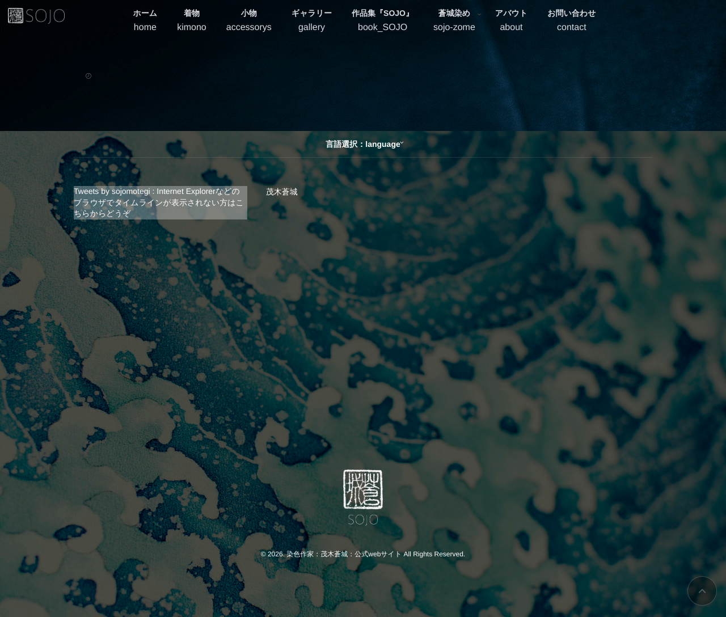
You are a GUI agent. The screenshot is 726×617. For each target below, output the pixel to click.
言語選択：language (363, 144)
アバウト (511, 22)
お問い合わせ (571, 22)
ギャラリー (312, 22)
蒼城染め (454, 22)
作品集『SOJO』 (382, 22)
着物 (191, 22)
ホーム (145, 22)
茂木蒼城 (282, 191)
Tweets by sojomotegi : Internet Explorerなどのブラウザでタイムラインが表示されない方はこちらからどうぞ (159, 202)
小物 (249, 22)
